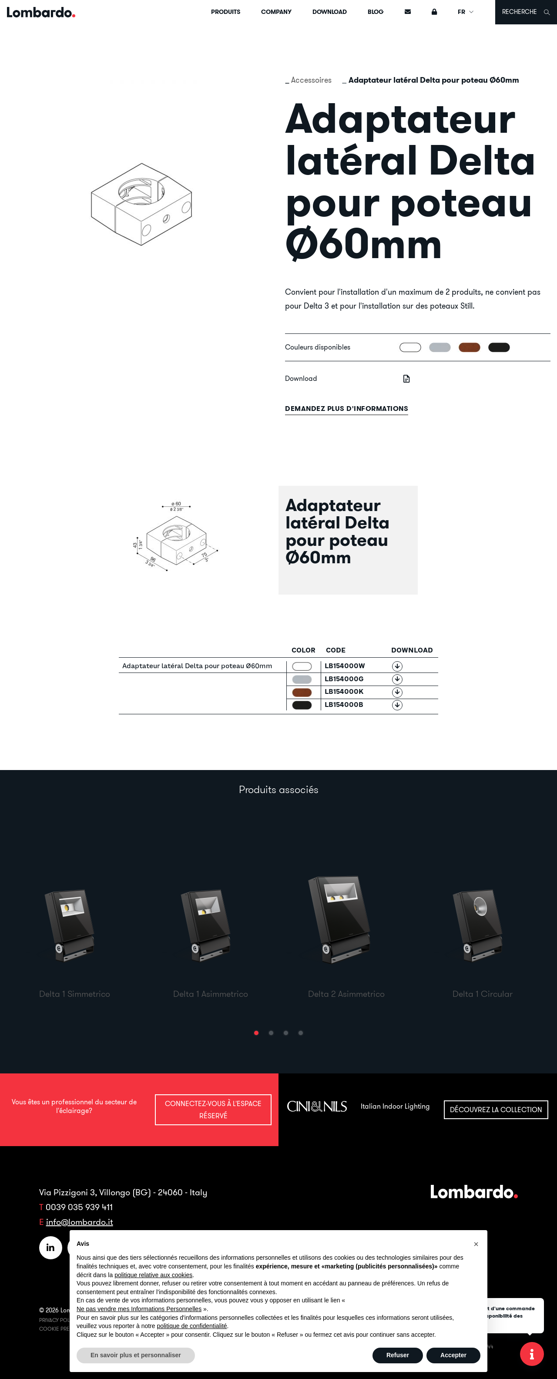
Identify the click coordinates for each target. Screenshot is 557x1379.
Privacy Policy (58, 1320)
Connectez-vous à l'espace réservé (213, 1109)
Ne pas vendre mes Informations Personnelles (139, 1308)
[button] (256, 1033)
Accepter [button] (453, 1355)
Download (329, 12)
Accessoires (311, 80)
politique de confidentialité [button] (192, 1325)
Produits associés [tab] (279, 789)
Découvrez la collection (496, 1109)
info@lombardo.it (79, 1221)
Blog (376, 12)
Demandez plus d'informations (346, 408)
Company (276, 12)
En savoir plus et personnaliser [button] (136, 1355)
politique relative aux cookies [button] (153, 1274)
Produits (225, 12)
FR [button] (466, 12)
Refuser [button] (397, 1355)
